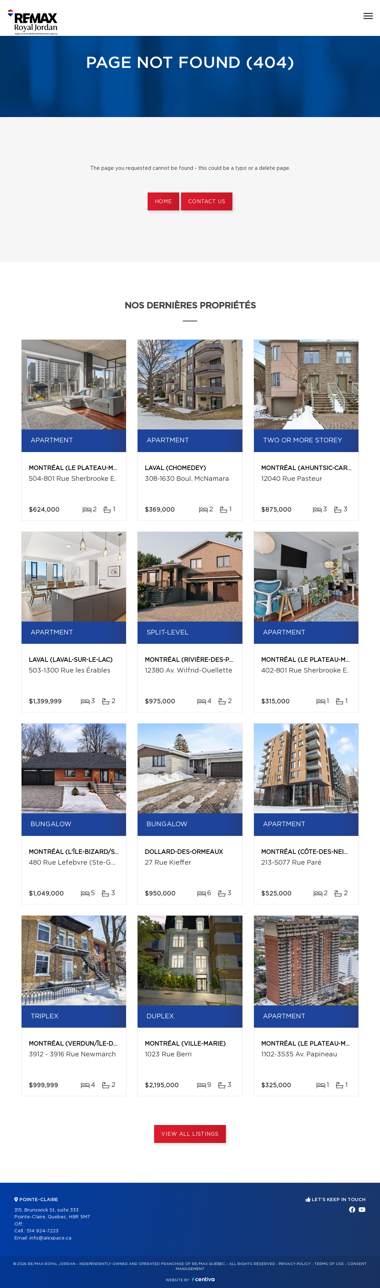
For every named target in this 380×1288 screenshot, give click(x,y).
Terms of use (329, 1264)
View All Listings (189, 1134)
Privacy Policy (295, 1264)
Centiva (203, 1279)
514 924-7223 (43, 1231)
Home (163, 201)
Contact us (206, 201)
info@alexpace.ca (50, 1238)
